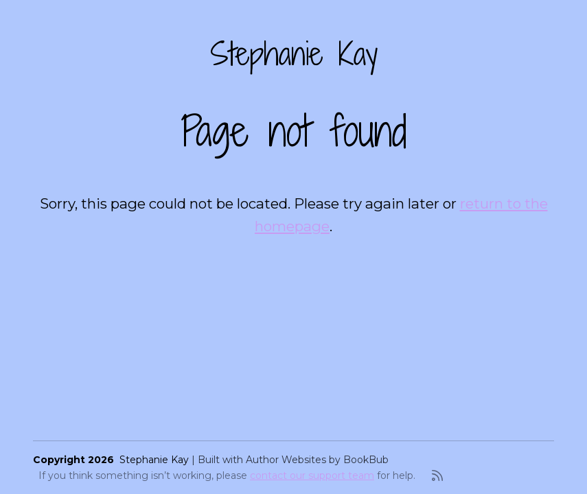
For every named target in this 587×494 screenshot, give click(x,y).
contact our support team (312, 475)
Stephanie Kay (294, 53)
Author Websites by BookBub (317, 460)
